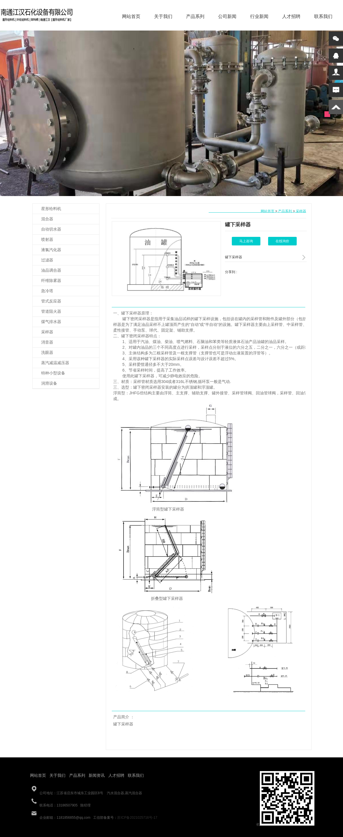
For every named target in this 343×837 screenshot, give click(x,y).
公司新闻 (227, 16)
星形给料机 (51, 208)
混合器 (47, 219)
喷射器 (47, 239)
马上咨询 (246, 241)
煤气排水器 (51, 321)
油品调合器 (51, 270)
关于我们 (163, 16)
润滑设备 (49, 383)
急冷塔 (47, 291)
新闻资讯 (97, 775)
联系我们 (323, 16)
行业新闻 (259, 16)
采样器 (47, 332)
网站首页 (131, 16)
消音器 (47, 342)
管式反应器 (51, 301)
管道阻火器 (51, 311)
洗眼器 (47, 352)
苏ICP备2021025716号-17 (137, 818)
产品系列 (195, 16)
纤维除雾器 (51, 280)
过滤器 (47, 260)
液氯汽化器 (51, 249)
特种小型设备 (53, 373)
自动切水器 (51, 229)
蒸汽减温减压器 (55, 362)
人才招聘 (291, 16)
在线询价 (282, 241)
